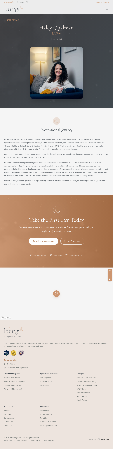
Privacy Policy (8, 440)
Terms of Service (21, 440)
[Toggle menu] (107, 9)
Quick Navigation (49, 440)
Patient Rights (35, 440)
